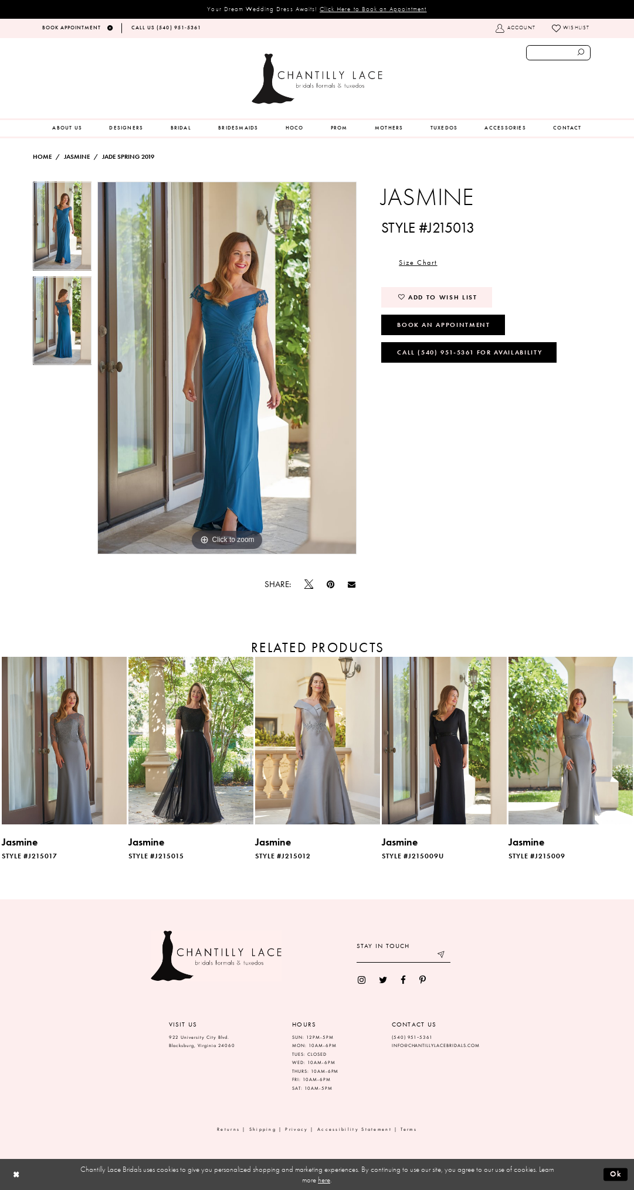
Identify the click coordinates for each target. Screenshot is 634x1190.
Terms (409, 1129)
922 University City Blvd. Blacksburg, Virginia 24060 (202, 1041)
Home (42, 157)
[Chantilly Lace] (316, 78)
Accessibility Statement (354, 1129)
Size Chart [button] (418, 262)
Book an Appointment (443, 324)
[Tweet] (308, 584)
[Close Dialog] (16, 1174)
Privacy (296, 1129)
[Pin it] (330, 584)
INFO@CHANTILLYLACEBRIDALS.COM (436, 1045)
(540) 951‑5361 (412, 1037)
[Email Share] (351, 585)
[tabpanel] (62, 229)
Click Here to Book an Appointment (373, 9)
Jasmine (77, 157)
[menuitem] (67, 128)
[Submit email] (441, 956)
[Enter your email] (403, 956)
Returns (228, 1129)
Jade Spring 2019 (128, 157)
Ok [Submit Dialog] (616, 1174)
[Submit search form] (581, 53)
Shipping (262, 1129)
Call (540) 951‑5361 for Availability (469, 352)
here (324, 1180)
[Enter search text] (559, 53)
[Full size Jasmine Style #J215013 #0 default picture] (227, 368)
